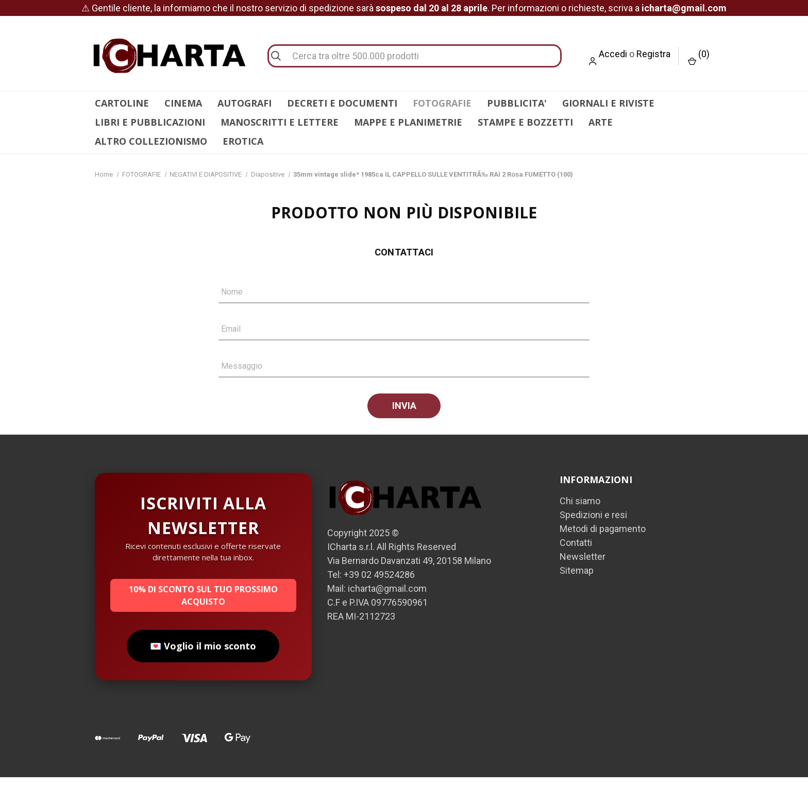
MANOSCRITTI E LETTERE (280, 122)
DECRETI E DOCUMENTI (342, 103)
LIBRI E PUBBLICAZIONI (150, 122)
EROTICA (243, 141)
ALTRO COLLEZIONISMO (151, 141)
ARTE (600, 122)
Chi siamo (580, 511)
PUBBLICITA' (517, 103)
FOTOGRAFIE (442, 103)
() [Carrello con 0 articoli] (699, 56)
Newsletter (582, 567)
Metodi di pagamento (603, 539)
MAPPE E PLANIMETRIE (408, 122)
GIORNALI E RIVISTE (608, 103)
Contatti (576, 553)
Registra (653, 53)
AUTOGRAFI (244, 103)
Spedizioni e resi (593, 525)
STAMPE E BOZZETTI (525, 122)
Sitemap (577, 581)
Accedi (613, 53)
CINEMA (183, 103)
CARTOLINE (122, 103)
